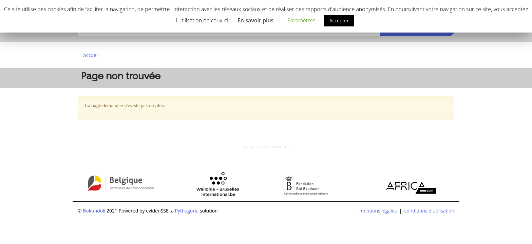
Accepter (339, 20)
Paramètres (301, 20)
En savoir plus (256, 20)
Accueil (91, 55)
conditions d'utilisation (429, 210)
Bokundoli (94, 210)
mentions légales (378, 210)
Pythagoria (186, 210)
